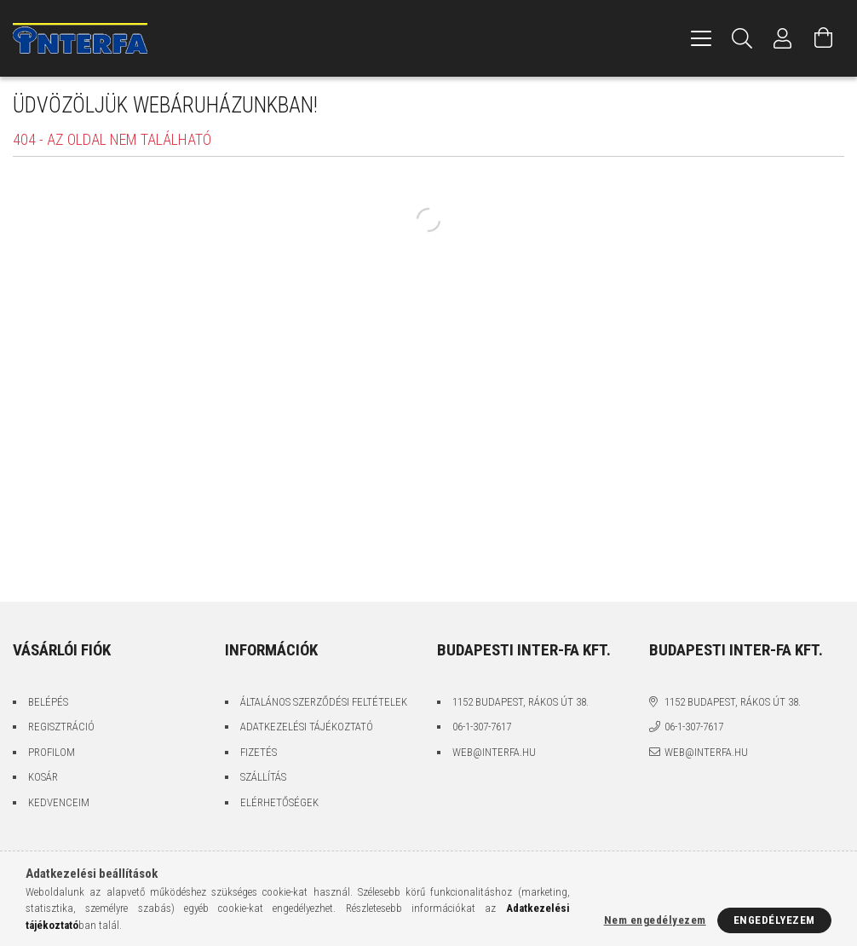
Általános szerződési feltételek (323, 701)
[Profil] (782, 38)
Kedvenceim (58, 802)
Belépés (48, 701)
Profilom (51, 752)
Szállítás (263, 776)
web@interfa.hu (494, 752)
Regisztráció (61, 726)
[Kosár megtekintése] (823, 38)
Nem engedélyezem (655, 920)
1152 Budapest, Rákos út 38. (520, 701)
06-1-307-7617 (481, 726)
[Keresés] (742, 38)
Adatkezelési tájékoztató (306, 726)
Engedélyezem (774, 920)
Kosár (43, 776)
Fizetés (258, 752)
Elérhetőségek (279, 802)
